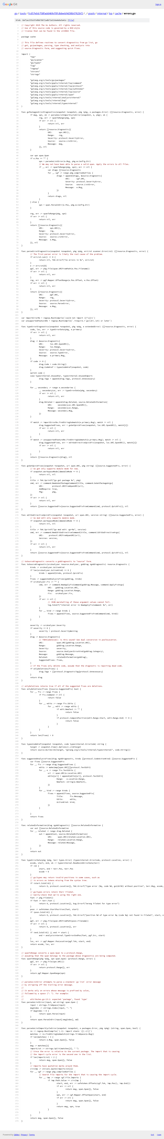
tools (23, 13)
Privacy (24, 1134)
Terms (32, 1134)
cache (118, 13)
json (159, 1134)
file (71, 20)
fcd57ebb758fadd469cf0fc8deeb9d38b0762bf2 (55, 13)
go (16, 13)
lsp (110, 13)
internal (102, 13)
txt (152, 1134)
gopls (91, 13)
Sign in (158, 4)
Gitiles (16, 1134)
